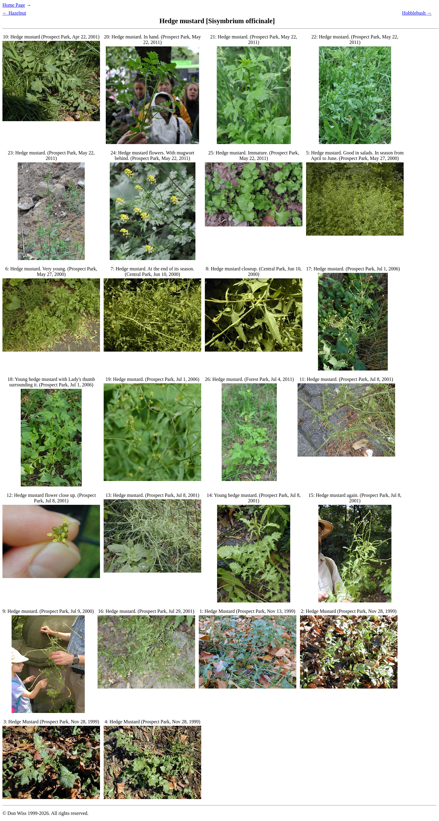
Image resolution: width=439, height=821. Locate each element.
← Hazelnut (14, 13)
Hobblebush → (417, 13)
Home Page (13, 5)
